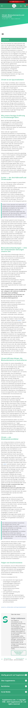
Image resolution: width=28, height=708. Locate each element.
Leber (5, 464)
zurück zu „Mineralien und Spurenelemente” (13, 607)
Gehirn (20, 320)
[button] (2, 34)
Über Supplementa (14, 681)
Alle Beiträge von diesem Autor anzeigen (18, 653)
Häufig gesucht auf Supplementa (14, 675)
